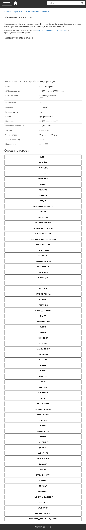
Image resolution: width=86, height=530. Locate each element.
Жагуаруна (40, 30)
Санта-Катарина (32, 12)
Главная (7, 12)
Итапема (45, 12)
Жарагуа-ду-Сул (52, 30)
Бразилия (18, 12)
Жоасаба (64, 30)
